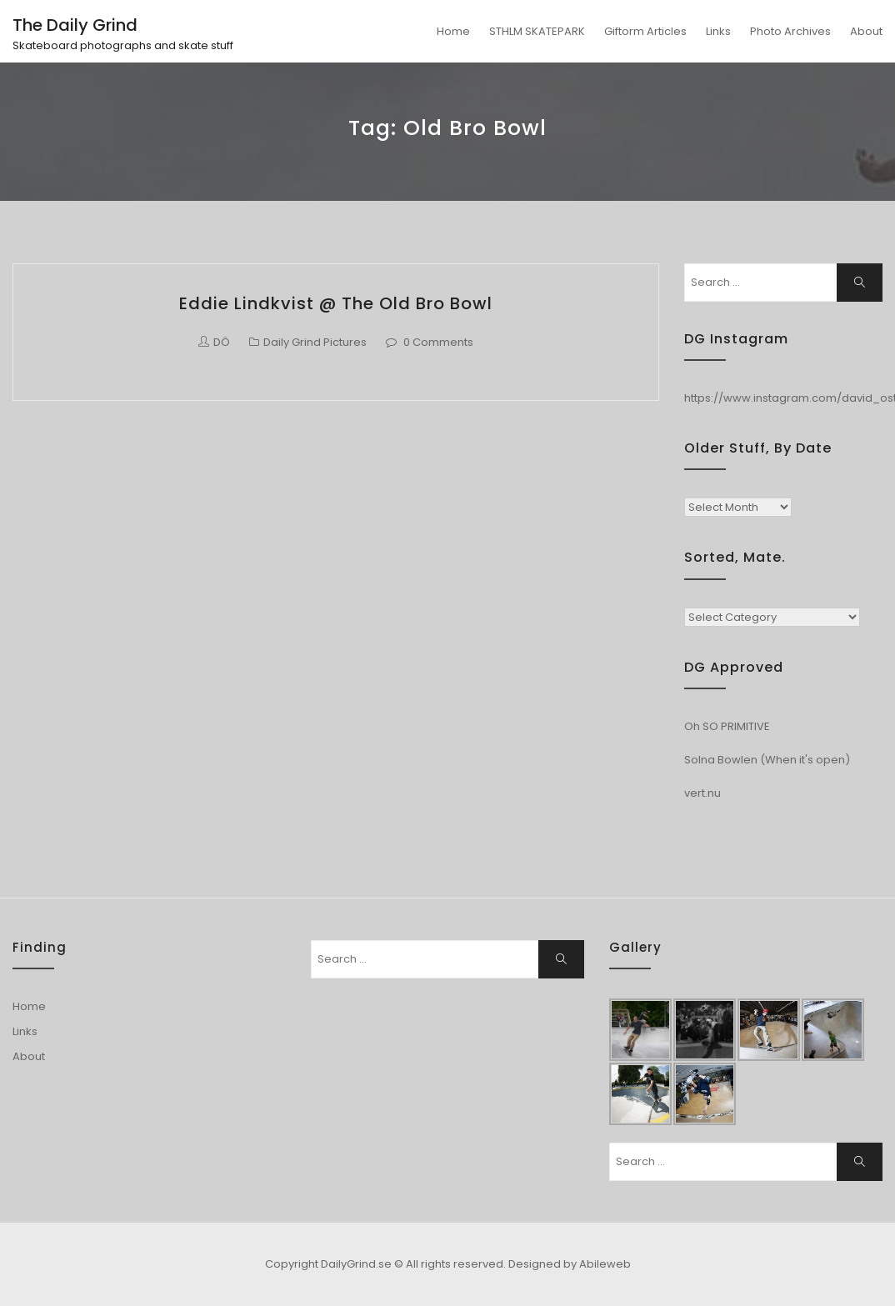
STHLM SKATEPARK (537, 31)
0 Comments (438, 342)
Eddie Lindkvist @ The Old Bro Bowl (335, 303)
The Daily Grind (75, 25)
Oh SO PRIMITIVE (727, 726)
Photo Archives (790, 31)
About (866, 31)
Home (453, 31)
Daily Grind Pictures (315, 342)
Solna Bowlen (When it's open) (767, 760)
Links (718, 31)
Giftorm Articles (645, 31)
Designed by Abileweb (569, 1264)
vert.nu (702, 793)
